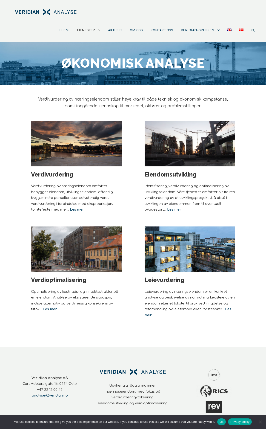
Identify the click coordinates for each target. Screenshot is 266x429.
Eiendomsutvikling (170, 174)
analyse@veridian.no (50, 395)
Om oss (136, 30)
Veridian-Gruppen (197, 30)
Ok (221, 421)
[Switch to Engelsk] (229, 34)
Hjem (64, 30)
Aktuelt (115, 30)
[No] (260, 422)
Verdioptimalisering (58, 279)
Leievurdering (164, 279)
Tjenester (86, 30)
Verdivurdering (52, 174)
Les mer (174, 210)
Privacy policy (239, 421)
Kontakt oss (162, 30)
